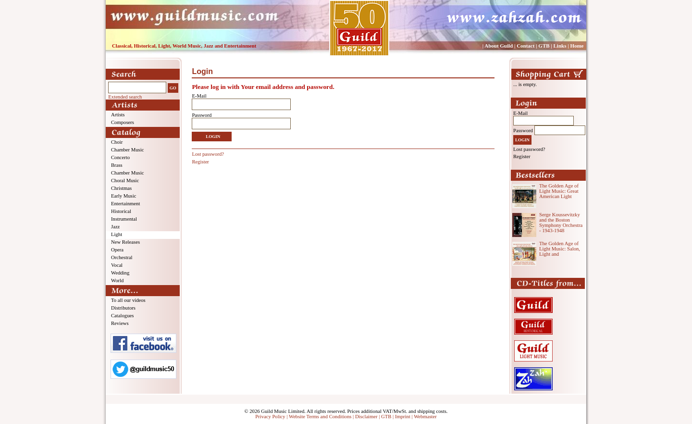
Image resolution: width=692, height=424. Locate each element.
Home (576, 46)
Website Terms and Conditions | (322, 416)
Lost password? (208, 154)
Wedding (120, 272)
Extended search (125, 97)
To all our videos (128, 300)
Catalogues (122, 315)
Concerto (120, 157)
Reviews (120, 323)
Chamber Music (127, 149)
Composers (122, 122)
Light (116, 234)
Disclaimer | (368, 416)
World (117, 280)
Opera (117, 249)
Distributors (123, 308)
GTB (543, 46)
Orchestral (121, 257)
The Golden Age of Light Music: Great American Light (559, 191)
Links (560, 46)
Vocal (117, 265)
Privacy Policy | (272, 416)
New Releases (125, 242)
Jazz (115, 226)
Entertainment (125, 203)
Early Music (123, 196)
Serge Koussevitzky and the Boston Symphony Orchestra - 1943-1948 (560, 222)
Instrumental (124, 219)
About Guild (498, 46)
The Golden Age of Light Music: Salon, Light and (559, 249)
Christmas (121, 188)
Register (200, 161)
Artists (117, 114)
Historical (121, 211)
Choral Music (125, 180)
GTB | (388, 416)
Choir (117, 142)
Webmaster (425, 416)
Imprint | (404, 416)
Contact (525, 46)
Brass (117, 165)
